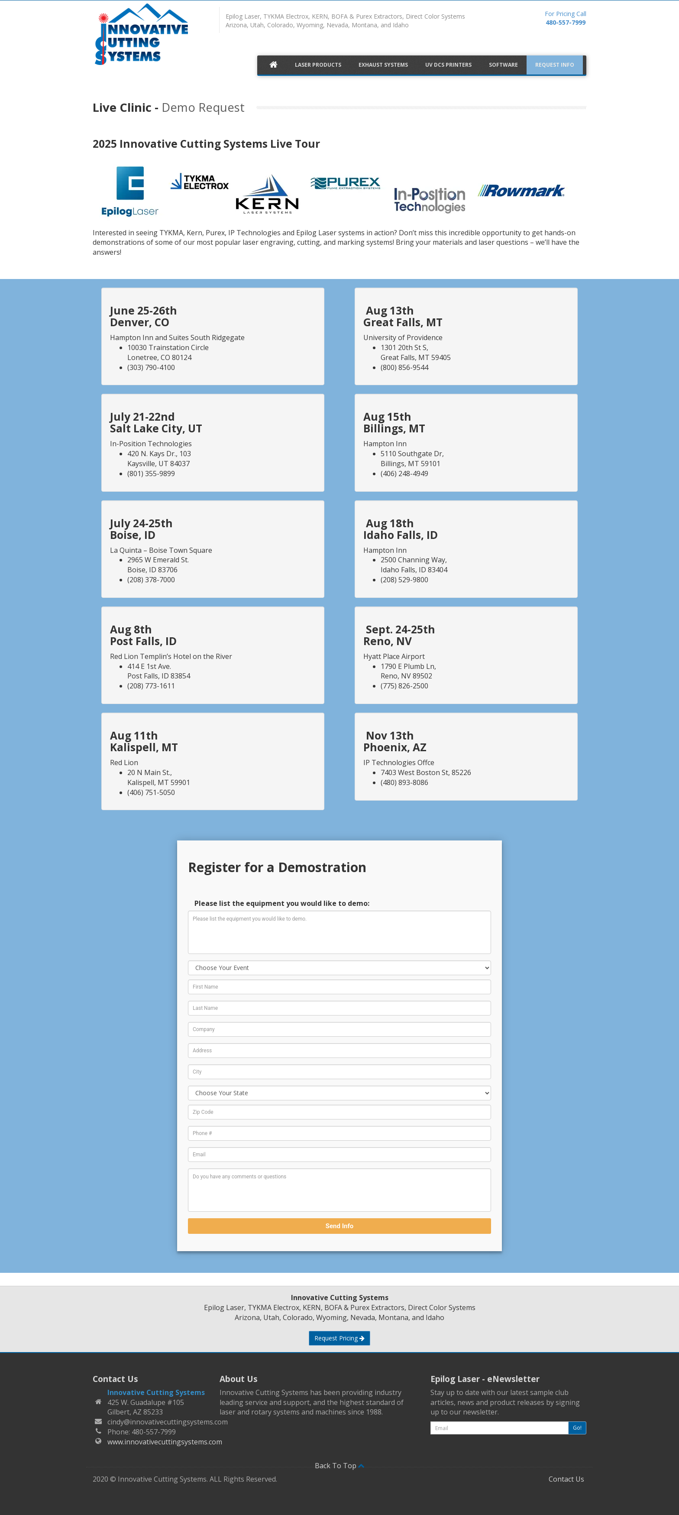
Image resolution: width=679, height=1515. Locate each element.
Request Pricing (339, 1338)
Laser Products (318, 64)
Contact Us (566, 1479)
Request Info (554, 64)
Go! (577, 1427)
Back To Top (340, 1465)
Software (503, 64)
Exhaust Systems (383, 64)
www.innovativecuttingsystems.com (164, 1442)
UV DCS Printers (448, 64)
